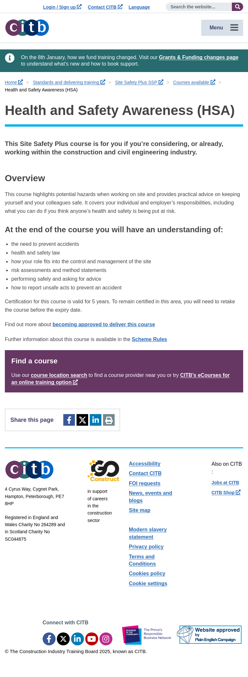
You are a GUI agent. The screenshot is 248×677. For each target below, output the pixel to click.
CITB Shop (226, 492)
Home (14, 82)
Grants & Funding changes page (198, 57)
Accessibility (144, 463)
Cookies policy (147, 573)
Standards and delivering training (69, 82)
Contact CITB (105, 7)
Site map (139, 510)
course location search (59, 375)
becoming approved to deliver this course (104, 324)
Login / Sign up (62, 7)
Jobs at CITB (225, 482)
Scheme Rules (149, 339)
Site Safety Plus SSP (139, 82)
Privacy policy (146, 546)
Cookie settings (148, 583)
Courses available (194, 82)
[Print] (109, 420)
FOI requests (144, 483)
